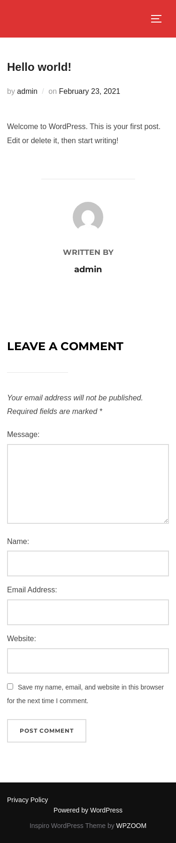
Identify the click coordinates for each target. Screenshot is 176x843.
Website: (21, 639)
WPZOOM (131, 825)
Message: (23, 434)
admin (27, 91)
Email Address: (32, 590)
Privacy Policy (27, 800)
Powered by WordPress (88, 810)
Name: (18, 541)
